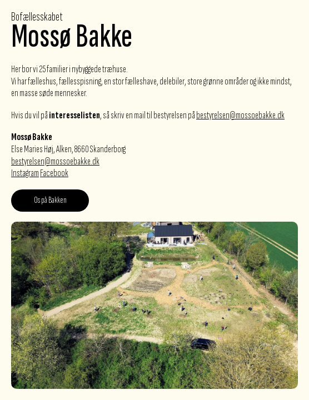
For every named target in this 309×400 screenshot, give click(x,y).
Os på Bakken (50, 200)
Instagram (25, 173)
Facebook (54, 173)
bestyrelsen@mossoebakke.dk (240, 115)
